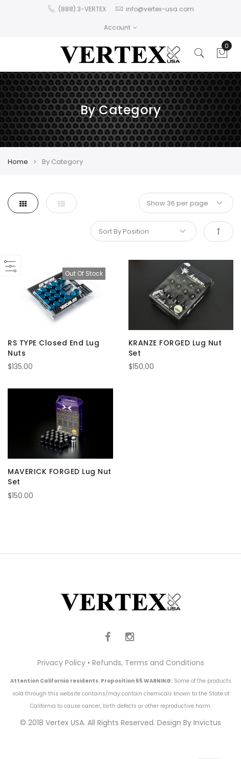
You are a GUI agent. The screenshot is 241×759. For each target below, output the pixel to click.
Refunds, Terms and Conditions (148, 663)
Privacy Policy (61, 663)
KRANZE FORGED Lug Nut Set (175, 348)
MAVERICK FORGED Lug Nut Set (60, 476)
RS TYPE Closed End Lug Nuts (53, 348)
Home (18, 162)
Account (120, 27)
